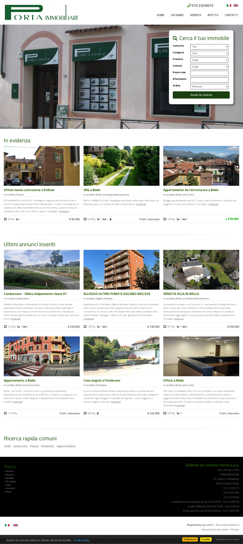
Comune (177, 65)
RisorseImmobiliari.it (227, 525)
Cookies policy (81, 540)
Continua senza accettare (227, 539)
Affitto (213, 15)
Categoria (178, 52)
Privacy (235, 529)
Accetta (206, 539)
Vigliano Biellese (66, 446)
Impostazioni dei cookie (215, 529)
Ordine (176, 85)
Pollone (34, 446)
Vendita (195, 15)
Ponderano (47, 446)
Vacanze (10, 474)
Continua (63, 211)
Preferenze (190, 539)
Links (8, 485)
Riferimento (179, 79)
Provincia (178, 59)
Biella (8, 446)
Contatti (231, 15)
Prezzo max (179, 72)
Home (160, 15)
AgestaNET (208, 525)
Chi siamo (177, 15)
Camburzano (20, 446)
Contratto (178, 46)
